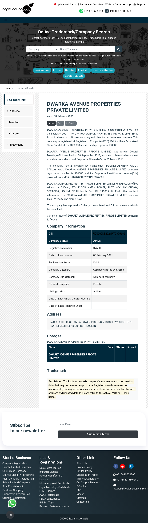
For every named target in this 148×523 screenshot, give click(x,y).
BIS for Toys (46, 502)
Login (127, 4)
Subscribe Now (98, 434)
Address (14, 111)
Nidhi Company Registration (18, 478)
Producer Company (13, 490)
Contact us (82, 501)
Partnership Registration (16, 494)
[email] (98, 424)
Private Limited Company (16, 467)
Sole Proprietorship (13, 486)
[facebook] (115, 466)
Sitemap (81, 497)
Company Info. (17, 99)
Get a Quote (113, 4)
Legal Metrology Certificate (54, 487)
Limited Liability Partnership (18, 474)
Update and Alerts (65, 4)
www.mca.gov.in (89, 63)
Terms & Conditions (87, 478)
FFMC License (47, 491)
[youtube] (122, 466)
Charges (14, 133)
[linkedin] (131, 466)
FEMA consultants (49, 498)
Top (10, 514)
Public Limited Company (16, 482)
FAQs (79, 490)
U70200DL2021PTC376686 (109, 233)
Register (139, 4)
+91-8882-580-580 (118, 11)
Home (8, 88)
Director (14, 122)
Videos (80, 494)
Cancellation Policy (87, 474)
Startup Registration (14, 497)
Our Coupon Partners (88, 482)
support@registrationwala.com (130, 488)
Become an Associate (90, 4)
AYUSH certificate (49, 494)
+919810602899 (91, 11)
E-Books (81, 486)
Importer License (48, 471)
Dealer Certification (50, 467)
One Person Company (14, 470)
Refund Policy (84, 470)
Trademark (16, 144)
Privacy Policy (84, 467)
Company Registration (14, 463)
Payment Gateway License (54, 506)
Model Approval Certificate (54, 483)
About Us (81, 463)
